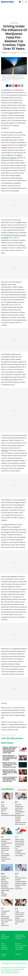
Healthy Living (19, 935)
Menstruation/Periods (7, 889)
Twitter (3, 956)
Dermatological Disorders (19, 812)
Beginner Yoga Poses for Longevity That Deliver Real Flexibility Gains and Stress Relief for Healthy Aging (10, 750)
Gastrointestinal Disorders (6, 840)
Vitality (3, 935)
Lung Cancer (19, 855)
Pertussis (17, 887)
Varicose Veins (19, 914)
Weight (17, 918)
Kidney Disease (19, 841)
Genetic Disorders (6, 843)
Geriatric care (5, 848)
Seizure (3, 914)
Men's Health (5, 883)
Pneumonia (18, 889)
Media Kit (18, 944)
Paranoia (18, 880)
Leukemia (18, 846)
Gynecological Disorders (5, 856)
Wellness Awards (20, 937)
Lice (16, 848)
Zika (16, 923)
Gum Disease (5, 854)
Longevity (18, 852)
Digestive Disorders (21, 822)
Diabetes (17, 819)
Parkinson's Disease (21, 883)
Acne (2, 804)
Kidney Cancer (19, 839)
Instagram (18, 954)
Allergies (3, 810)
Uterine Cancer (19, 913)
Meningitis (4, 885)
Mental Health (5, 890)
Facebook (4, 954)
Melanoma (4, 881)
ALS (2, 812)
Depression (18, 810)
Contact (3, 945)
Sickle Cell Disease (6, 920)
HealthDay (4, 450)
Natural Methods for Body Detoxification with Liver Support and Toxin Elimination (10, 758)
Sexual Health (5, 918)
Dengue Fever (19, 806)
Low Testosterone (20, 854)
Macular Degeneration (5, 877)
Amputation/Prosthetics (8, 815)
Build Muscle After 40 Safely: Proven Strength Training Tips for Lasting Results (10, 772)
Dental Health (19, 808)
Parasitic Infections (20, 881)
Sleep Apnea (5, 925)
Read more (15, 973)
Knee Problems (19, 843)
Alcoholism (4, 808)
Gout (2, 852)
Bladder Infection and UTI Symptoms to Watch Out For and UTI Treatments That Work (10, 765)
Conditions (14, 23)
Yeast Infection (19, 922)
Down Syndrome (20, 824)
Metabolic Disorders (4, 895)
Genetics (3, 845)
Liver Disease (19, 850)
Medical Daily (7, 2)
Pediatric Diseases (20, 885)
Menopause (4, 887)
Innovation (4, 938)
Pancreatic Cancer (20, 878)
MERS (2, 892)
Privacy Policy (19, 947)
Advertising (4, 949)
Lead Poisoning (19, 845)
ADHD (2, 806)
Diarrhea (17, 821)
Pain (16, 876)
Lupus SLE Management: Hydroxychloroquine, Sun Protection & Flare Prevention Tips (10, 779)
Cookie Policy (19, 949)
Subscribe (4, 947)
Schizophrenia (5, 911)
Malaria (3, 880)
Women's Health (20, 920)
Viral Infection (19, 916)
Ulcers (17, 911)
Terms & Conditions (21, 945)
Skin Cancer (4, 922)
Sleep (2, 923)
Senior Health (5, 916)
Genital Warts (5, 846)
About (3, 944)
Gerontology (5, 850)
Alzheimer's (4, 813)
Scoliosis (3, 913)
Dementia (18, 804)
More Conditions (22, 789)
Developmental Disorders (19, 816)
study (11, 113)
